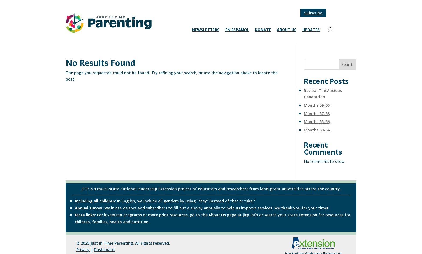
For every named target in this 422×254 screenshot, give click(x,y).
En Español (237, 30)
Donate (263, 30)
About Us (286, 30)
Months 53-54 (317, 130)
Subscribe (313, 12)
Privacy (83, 249)
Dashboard (104, 249)
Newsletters (205, 30)
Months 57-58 (317, 113)
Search (347, 64)
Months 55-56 (317, 121)
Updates (311, 30)
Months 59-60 (317, 105)
